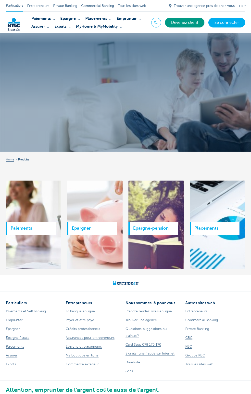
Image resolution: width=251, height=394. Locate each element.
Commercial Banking (97, 6)
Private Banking (65, 6)
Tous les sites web (132, 6)
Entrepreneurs (38, 6)
